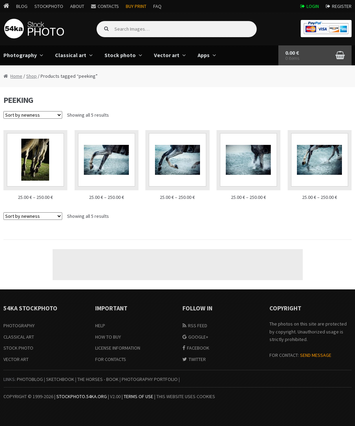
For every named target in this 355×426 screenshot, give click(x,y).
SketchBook (60, 379)
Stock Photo (18, 348)
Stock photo (120, 55)
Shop (31, 76)
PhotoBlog (30, 379)
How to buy (108, 337)
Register (342, 6)
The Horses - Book (98, 379)
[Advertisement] (178, 264)
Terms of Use (138, 396)
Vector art (166, 55)
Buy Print (136, 6)
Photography (19, 325)
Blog (21, 6)
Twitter (197, 359)
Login (313, 6)
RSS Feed (197, 325)
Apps (204, 55)
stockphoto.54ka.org (81, 396)
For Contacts (110, 359)
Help (100, 325)
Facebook (198, 348)
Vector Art (16, 359)
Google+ (198, 337)
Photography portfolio (150, 379)
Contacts (108, 6)
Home (16, 76)
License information (117, 348)
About (77, 6)
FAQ (157, 6)
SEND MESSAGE (315, 355)
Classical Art (18, 337)
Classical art (70, 55)
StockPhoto (48, 6)
